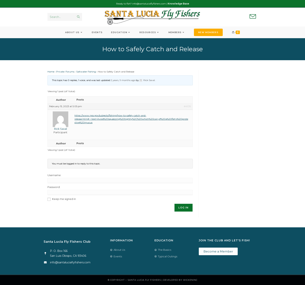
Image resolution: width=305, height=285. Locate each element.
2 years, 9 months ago (123, 80)
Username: (54, 175)
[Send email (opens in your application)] (253, 16)
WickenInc (190, 280)
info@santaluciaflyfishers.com (149, 3)
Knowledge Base (178, 3)
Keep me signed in (64, 198)
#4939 (187, 106)
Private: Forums (65, 71)
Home (50, 71)
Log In (183, 207)
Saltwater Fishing (86, 71)
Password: (53, 187)
